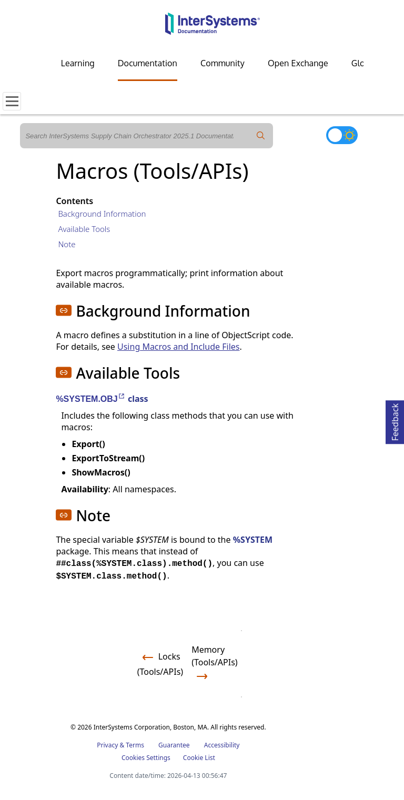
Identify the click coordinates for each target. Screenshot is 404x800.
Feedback (395, 420)
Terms (135, 745)
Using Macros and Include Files (178, 346)
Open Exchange (298, 63)
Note (66, 244)
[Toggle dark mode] (342, 135)
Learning (78, 63)
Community (222, 63)
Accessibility (222, 745)
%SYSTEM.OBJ (90, 398)
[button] (64, 310)
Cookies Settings (146, 758)
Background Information (102, 213)
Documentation (147, 63)
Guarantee (174, 745)
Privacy (107, 745)
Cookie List (199, 757)
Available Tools (84, 229)
